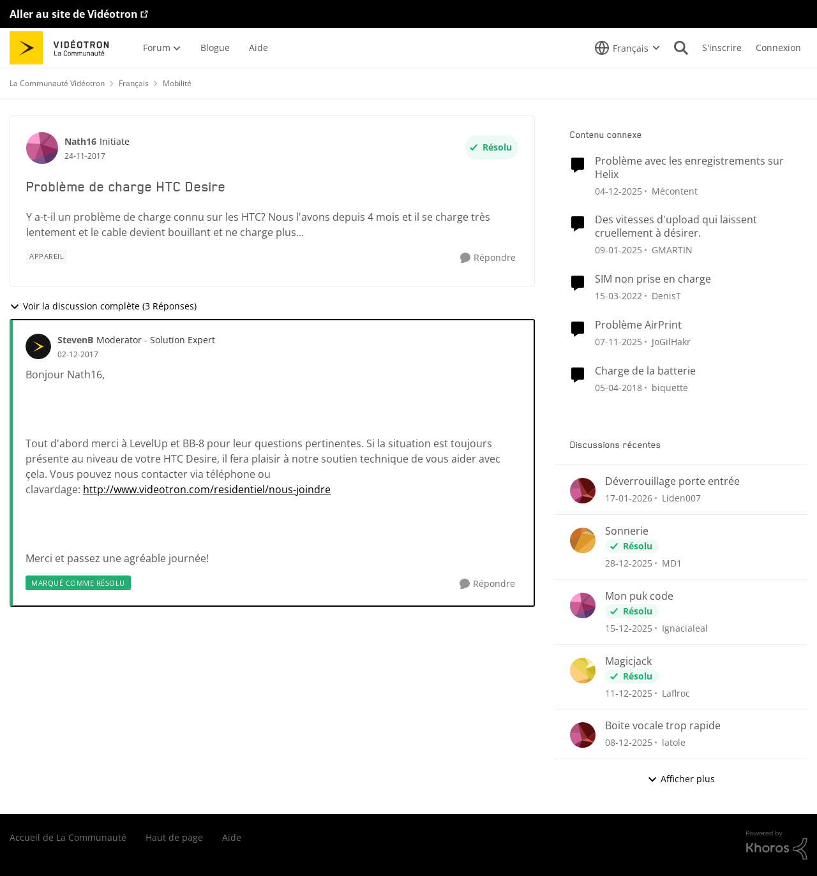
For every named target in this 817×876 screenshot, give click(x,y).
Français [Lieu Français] (134, 83)
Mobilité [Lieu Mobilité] (177, 83)
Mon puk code (639, 596)
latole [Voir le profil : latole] (674, 742)
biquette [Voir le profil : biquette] (670, 387)
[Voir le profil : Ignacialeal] (583, 605)
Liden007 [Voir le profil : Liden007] (681, 498)
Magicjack (628, 661)
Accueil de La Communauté (68, 837)
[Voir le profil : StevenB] (38, 346)
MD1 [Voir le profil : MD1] (672, 563)
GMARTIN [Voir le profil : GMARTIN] (672, 250)
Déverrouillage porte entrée (672, 481)
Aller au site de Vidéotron (74, 14)
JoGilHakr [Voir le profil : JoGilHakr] (671, 342)
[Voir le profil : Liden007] (583, 490)
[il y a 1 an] (618, 249)
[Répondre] (488, 258)
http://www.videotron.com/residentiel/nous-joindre (207, 489)
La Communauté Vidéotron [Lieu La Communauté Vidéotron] (57, 83)
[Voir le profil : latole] (583, 735)
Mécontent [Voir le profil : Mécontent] (675, 190)
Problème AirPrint (638, 325)
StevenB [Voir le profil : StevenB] (75, 340)
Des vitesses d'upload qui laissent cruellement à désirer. (676, 226)
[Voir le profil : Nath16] (42, 148)
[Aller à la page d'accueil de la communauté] (63, 47)
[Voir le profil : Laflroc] (583, 670)
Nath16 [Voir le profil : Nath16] (80, 141)
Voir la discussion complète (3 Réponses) (103, 306)
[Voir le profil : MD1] (583, 540)
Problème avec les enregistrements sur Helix (689, 167)
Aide (231, 837)
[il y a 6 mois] (628, 563)
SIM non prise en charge (653, 279)
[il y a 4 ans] (618, 295)
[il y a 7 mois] (618, 190)
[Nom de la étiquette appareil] (46, 256)
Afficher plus (681, 779)
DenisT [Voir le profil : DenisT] (666, 296)
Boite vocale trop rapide (663, 725)
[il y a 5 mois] (628, 498)
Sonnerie (626, 531)
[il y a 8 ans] (618, 387)
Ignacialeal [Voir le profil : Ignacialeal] (685, 628)
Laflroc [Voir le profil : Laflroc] (676, 693)
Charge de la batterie (645, 371)
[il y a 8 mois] (618, 341)
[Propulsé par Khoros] (776, 845)
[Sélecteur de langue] (627, 48)
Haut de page (174, 837)
